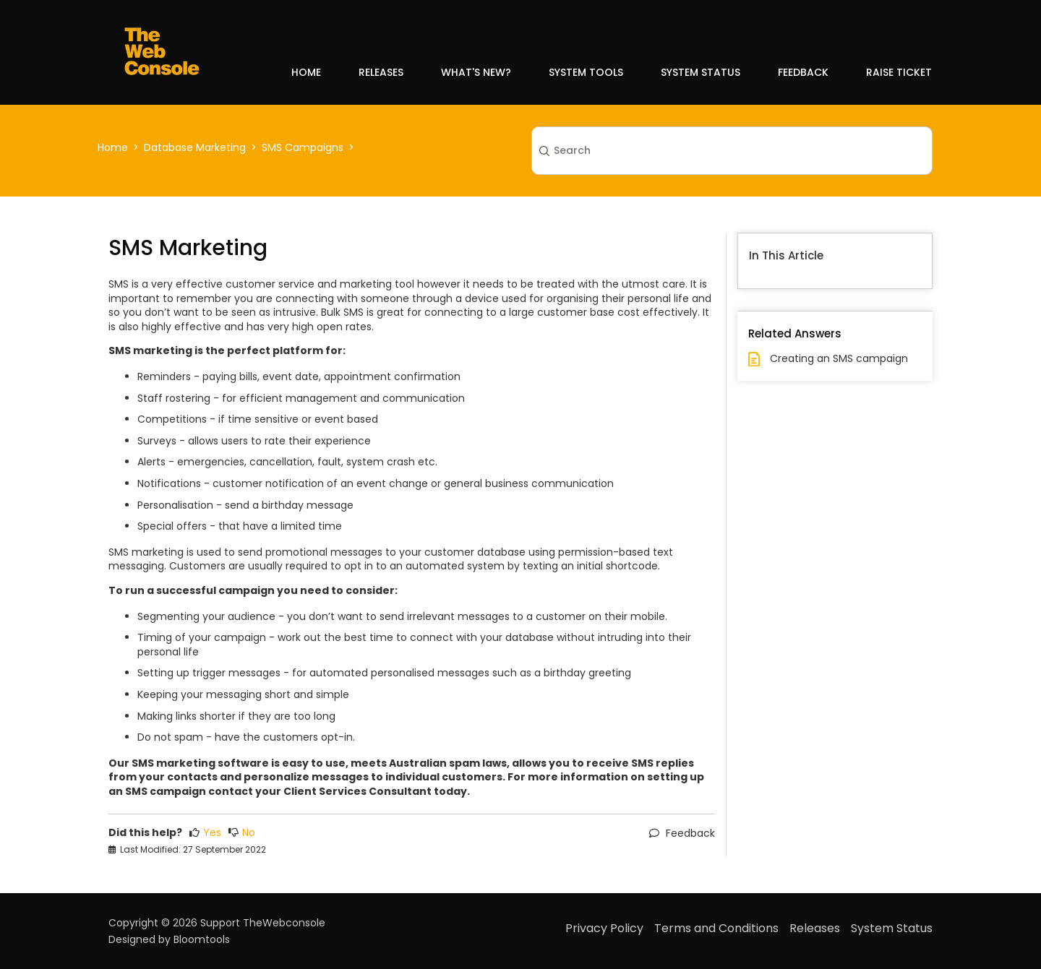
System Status (700, 72)
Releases (381, 72)
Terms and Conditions (716, 928)
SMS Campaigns (302, 148)
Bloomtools (202, 939)
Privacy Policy (604, 928)
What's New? (476, 72)
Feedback (803, 72)
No (241, 833)
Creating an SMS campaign (839, 359)
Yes (205, 833)
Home (306, 72)
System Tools (586, 72)
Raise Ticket (899, 72)
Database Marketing (195, 148)
